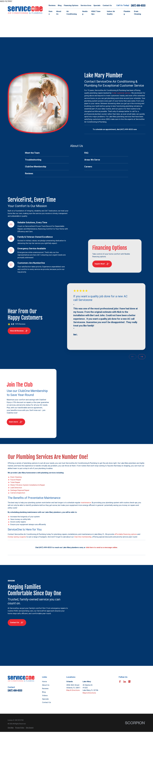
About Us (45, 685)
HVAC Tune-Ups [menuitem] (96, 12)
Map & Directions (73, 690)
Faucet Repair (15, 480)
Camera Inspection (17, 493)
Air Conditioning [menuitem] (71, 12)
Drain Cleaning (16, 477)
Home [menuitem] (50, 12)
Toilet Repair (15, 482)
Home (44, 682)
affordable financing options (125, 534)
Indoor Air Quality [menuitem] (111, 12)
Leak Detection (16, 488)
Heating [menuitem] (84, 12)
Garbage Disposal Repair (19, 490)
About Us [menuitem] (58, 12)
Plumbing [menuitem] (127, 12)
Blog (60, 5)
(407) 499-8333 (138, 5)
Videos (45, 696)
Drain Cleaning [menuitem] (137, 12)
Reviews (52, 5)
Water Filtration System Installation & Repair (27, 485)
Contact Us (107, 5)
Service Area (86, 5)
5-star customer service (121, 93)
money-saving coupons (17, 537)
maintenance (86, 503)
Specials (96, 5)
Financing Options (71, 5)
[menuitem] (47, 152)
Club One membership (82, 537)
